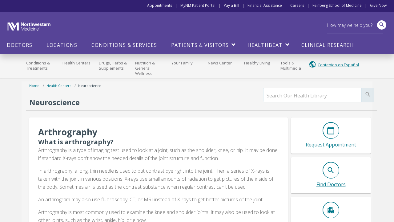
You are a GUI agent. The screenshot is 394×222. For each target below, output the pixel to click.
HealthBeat (265, 45)
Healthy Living (257, 63)
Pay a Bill (231, 5)
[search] (312, 95)
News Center (220, 63)
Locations (61, 45)
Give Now (378, 5)
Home (34, 85)
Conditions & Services (124, 45)
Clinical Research (327, 45)
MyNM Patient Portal (197, 5)
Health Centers (76, 63)
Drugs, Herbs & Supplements (113, 65)
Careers (297, 5)
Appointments (159, 5)
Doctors (19, 45)
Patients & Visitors (200, 45)
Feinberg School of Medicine (337, 5)
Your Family (182, 63)
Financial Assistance (264, 5)
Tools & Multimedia (290, 65)
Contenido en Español (338, 65)
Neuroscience (89, 85)
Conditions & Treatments (38, 65)
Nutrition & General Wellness (145, 68)
